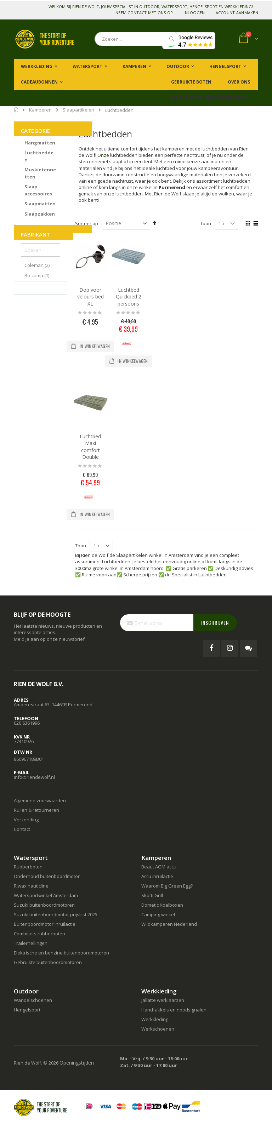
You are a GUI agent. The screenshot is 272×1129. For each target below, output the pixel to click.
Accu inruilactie (157, 876)
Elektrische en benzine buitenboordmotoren (61, 953)
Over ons (238, 82)
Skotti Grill (152, 895)
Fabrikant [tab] (35, 234)
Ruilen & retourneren (36, 810)
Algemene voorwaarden (40, 800)
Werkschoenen (157, 1029)
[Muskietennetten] (40, 173)
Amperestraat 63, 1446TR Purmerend (53, 704)
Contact (22, 829)
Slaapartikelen (78, 110)
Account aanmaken (237, 12)
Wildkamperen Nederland (169, 924)
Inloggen (194, 12)
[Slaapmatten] (40, 203)
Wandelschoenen (33, 1000)
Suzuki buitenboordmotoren (44, 905)
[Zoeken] (40, 250)
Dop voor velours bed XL (90, 296)
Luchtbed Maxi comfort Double (90, 447)
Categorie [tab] (35, 130)
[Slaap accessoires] (40, 190)
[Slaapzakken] (39, 214)
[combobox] (137, 39)
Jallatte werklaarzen (162, 1000)
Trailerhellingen (30, 943)
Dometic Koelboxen (162, 905)
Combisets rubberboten (39, 933)
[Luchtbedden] (40, 156)
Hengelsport (27, 1010)
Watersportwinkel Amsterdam (46, 895)
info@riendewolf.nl (34, 777)
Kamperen (40, 110)
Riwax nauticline (31, 886)
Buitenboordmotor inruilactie (44, 924)
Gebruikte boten (190, 82)
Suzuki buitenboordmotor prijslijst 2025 (55, 914)
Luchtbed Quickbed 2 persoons (128, 296)
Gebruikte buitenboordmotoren (210, 98)
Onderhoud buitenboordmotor (47, 876)
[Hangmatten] (39, 143)
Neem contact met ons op (144, 12)
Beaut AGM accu (158, 866)
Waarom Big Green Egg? (167, 886)
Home (16, 109)
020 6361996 (27, 723)
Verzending (26, 819)
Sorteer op (86, 223)
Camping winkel (158, 914)
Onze (103, 155)
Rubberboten (28, 866)
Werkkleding (154, 1019)
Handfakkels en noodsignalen (173, 1010)
